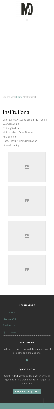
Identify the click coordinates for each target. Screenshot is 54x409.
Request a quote (27, 391)
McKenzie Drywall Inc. (27, 9)
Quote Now (9, 332)
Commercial (9, 311)
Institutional (9, 318)
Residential (9, 325)
